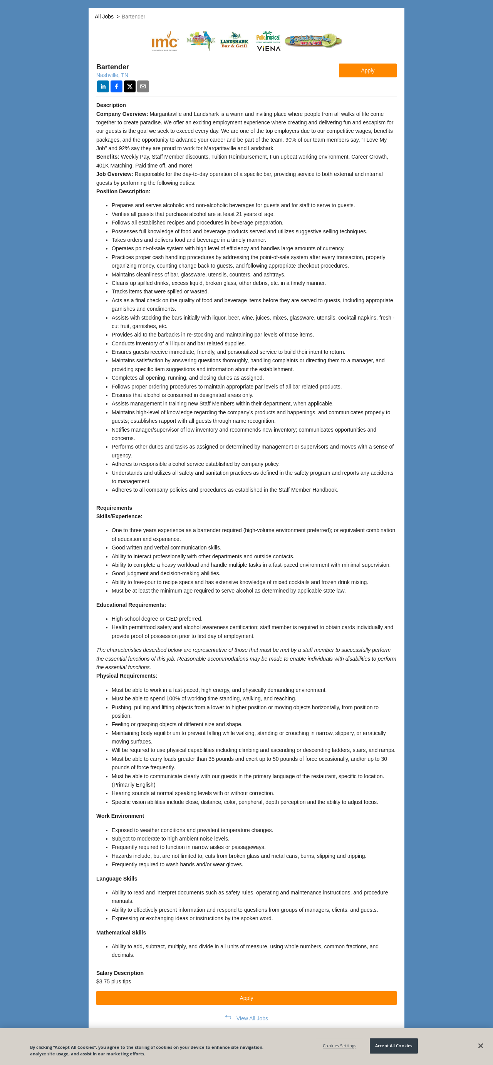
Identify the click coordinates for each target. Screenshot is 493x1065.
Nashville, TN (112, 75)
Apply (367, 70)
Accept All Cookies (393, 1046)
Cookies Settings (339, 1046)
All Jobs (104, 16)
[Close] (480, 1045)
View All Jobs (252, 1018)
